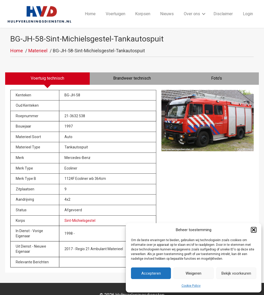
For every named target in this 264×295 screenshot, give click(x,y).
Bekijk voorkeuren (236, 273)
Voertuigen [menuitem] (115, 8)
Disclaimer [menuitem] (223, 8)
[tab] (47, 67)
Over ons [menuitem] (192, 8)
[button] (253, 229)
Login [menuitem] (248, 8)
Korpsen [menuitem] (142, 8)
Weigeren (193, 273)
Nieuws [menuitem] (167, 8)
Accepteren (151, 273)
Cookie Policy (191, 286)
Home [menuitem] (90, 8)
